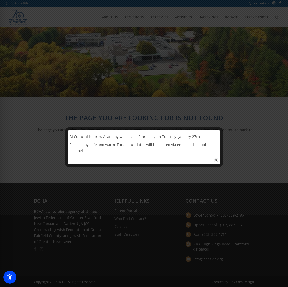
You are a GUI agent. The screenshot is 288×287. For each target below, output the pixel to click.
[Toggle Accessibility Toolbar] (10, 277)
